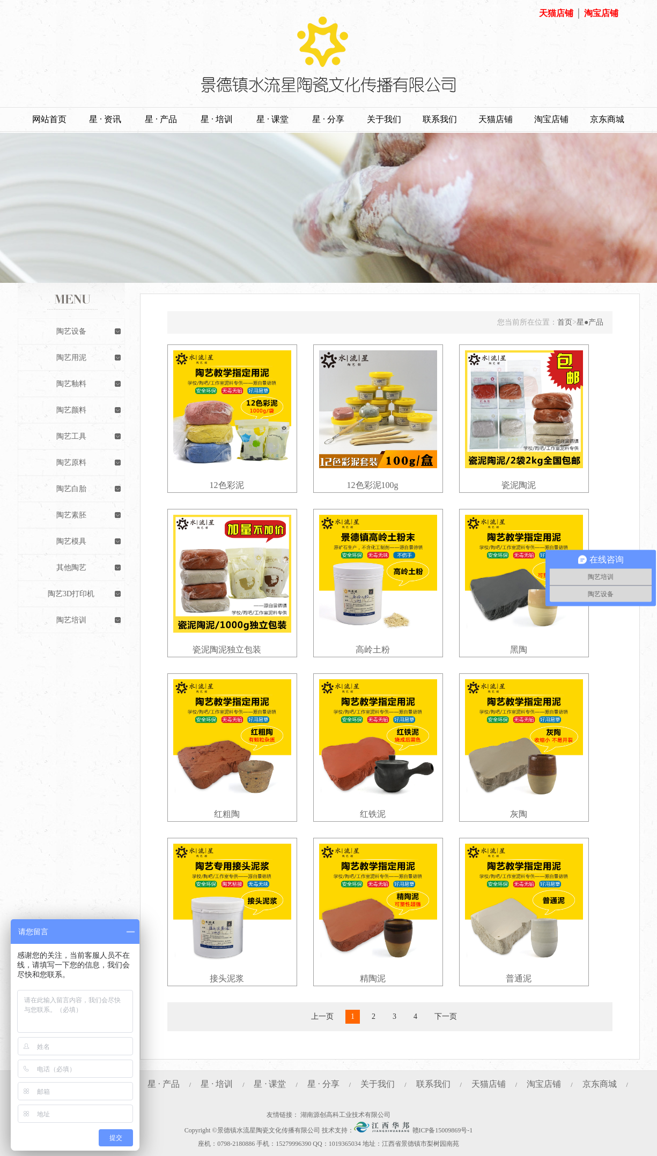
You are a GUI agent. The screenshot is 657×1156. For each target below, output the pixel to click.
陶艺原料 (71, 463)
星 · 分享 (328, 119)
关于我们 (384, 119)
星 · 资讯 (105, 119)
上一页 (322, 1016)
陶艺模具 (71, 541)
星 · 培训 (217, 119)
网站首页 (49, 119)
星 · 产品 (161, 119)
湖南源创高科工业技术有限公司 (345, 1115)
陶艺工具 (71, 436)
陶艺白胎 (71, 489)
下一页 (445, 1016)
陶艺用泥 (71, 358)
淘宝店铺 (601, 13)
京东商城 (607, 119)
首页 (564, 322)
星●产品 (590, 322)
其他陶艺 (71, 568)
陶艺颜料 (71, 410)
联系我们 (440, 119)
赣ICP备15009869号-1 (442, 1130)
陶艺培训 (71, 620)
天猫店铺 (556, 13)
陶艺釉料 (71, 384)
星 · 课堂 (272, 119)
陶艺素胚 (71, 515)
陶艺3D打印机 (71, 594)
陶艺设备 (71, 331)
